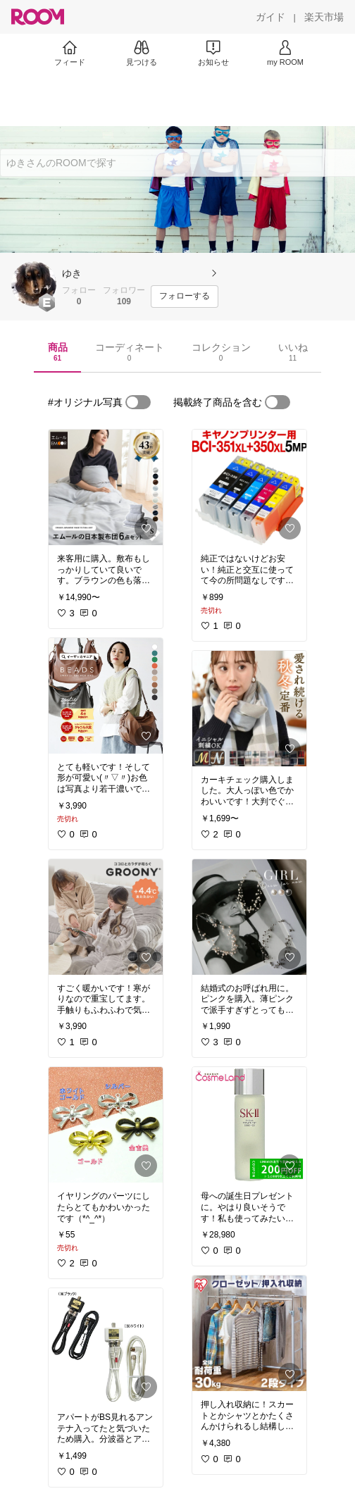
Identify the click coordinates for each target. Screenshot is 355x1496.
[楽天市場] (324, 17)
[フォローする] (184, 296)
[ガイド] (270, 17)
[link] (106, 487)
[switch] (138, 402)
